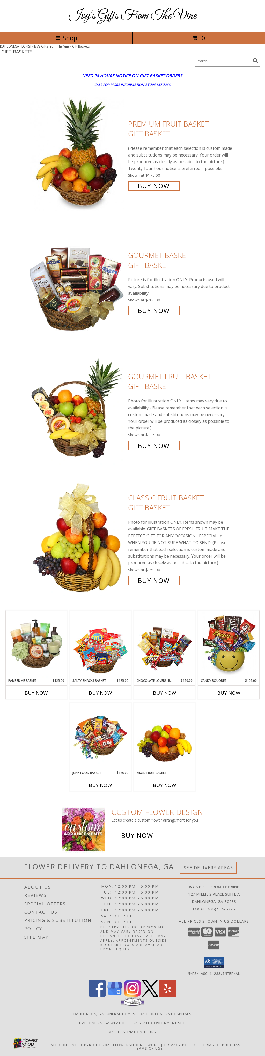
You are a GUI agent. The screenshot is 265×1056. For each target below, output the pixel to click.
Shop (66, 38)
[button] (214, 962)
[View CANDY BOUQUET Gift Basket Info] (229, 645)
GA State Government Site (159, 1022)
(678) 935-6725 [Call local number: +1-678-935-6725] (221, 908)
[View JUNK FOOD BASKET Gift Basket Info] (100, 737)
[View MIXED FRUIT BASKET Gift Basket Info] (164, 737)
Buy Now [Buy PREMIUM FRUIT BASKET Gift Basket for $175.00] (154, 186)
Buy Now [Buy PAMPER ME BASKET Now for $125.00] (36, 693)
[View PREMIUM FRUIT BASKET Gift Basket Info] (78, 154)
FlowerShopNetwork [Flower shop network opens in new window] (136, 1044)
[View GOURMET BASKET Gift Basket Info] (78, 282)
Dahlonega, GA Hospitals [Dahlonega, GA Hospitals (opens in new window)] (166, 1013)
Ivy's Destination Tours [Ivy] (132, 1031)
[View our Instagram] (132, 994)
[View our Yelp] (167, 994)
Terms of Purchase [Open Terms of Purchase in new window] (222, 1044)
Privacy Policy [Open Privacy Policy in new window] (180, 1044)
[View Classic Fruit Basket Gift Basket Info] (78, 538)
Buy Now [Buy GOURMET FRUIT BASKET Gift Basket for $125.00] (154, 445)
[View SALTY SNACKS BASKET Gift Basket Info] (100, 645)
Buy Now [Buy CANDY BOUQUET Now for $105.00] (228, 693)
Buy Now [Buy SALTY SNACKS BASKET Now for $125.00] (100, 693)
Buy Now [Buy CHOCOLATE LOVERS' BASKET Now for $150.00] (164, 693)
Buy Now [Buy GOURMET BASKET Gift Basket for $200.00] (154, 310)
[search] (255, 61)
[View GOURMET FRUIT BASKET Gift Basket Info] (78, 410)
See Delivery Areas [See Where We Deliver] (208, 868)
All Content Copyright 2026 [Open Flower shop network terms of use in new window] (81, 1044)
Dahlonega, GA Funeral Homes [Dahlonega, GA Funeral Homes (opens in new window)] (104, 1013)
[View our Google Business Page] (115, 994)
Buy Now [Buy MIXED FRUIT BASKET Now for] (164, 785)
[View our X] (150, 994)
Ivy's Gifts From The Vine (132, 16)
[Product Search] (223, 60)
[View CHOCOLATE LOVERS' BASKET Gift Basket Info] (164, 645)
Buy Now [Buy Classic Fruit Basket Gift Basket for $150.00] (154, 580)
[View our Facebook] (97, 994)
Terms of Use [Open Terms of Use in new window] (148, 1048)
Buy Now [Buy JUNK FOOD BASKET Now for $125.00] (100, 785)
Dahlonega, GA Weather (103, 1022)
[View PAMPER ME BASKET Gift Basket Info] (36, 645)
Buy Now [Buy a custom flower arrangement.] (137, 835)
